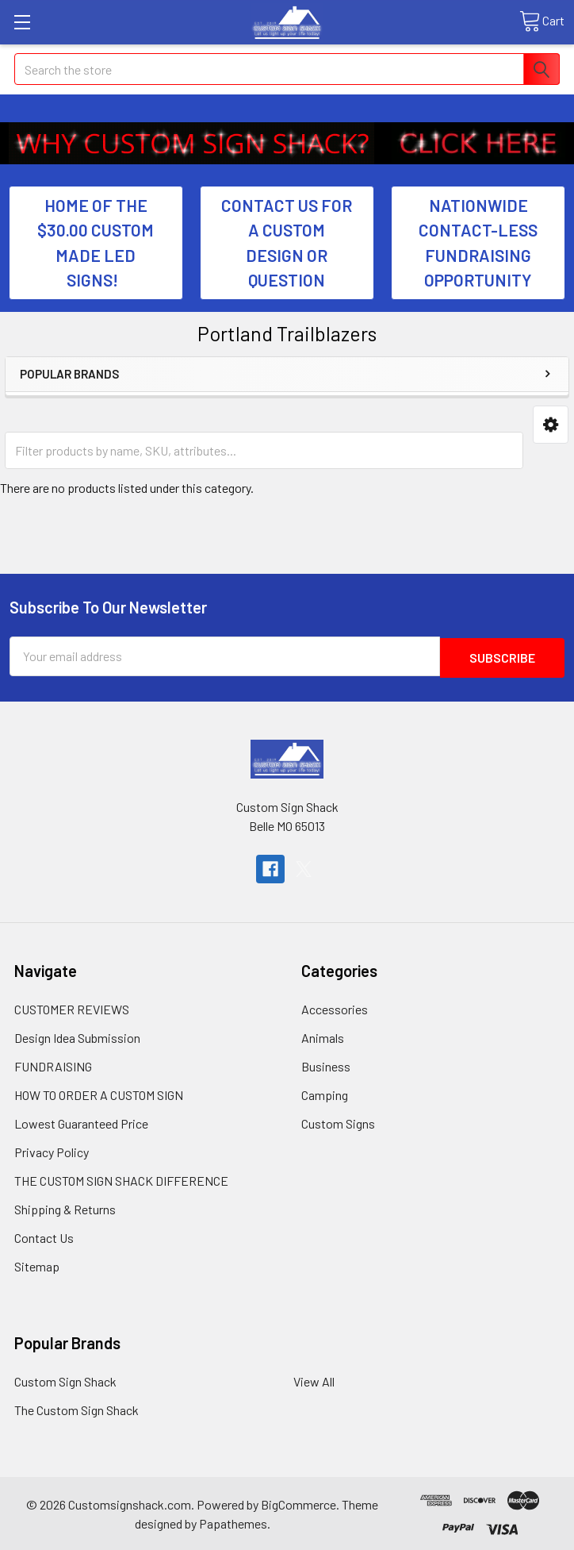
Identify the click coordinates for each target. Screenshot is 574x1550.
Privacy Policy (51, 1150)
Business (325, 1064)
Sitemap (36, 1264)
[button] (192, 143)
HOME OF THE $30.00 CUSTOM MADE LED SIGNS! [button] (95, 242)
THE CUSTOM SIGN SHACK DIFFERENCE (121, 1179)
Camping (324, 1093)
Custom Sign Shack (65, 1379)
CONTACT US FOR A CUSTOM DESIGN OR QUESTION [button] (286, 242)
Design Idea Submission (77, 1036)
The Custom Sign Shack (76, 1408)
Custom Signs (338, 1121)
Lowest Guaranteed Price (81, 1121)
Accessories (334, 1007)
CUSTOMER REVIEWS (71, 1007)
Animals (322, 1036)
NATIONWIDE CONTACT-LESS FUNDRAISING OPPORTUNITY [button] (478, 242)
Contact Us (44, 1236)
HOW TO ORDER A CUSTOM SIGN (98, 1093)
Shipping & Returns (65, 1207)
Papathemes (233, 1521)
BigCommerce (298, 1502)
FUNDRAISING (53, 1064)
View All (314, 1379)
